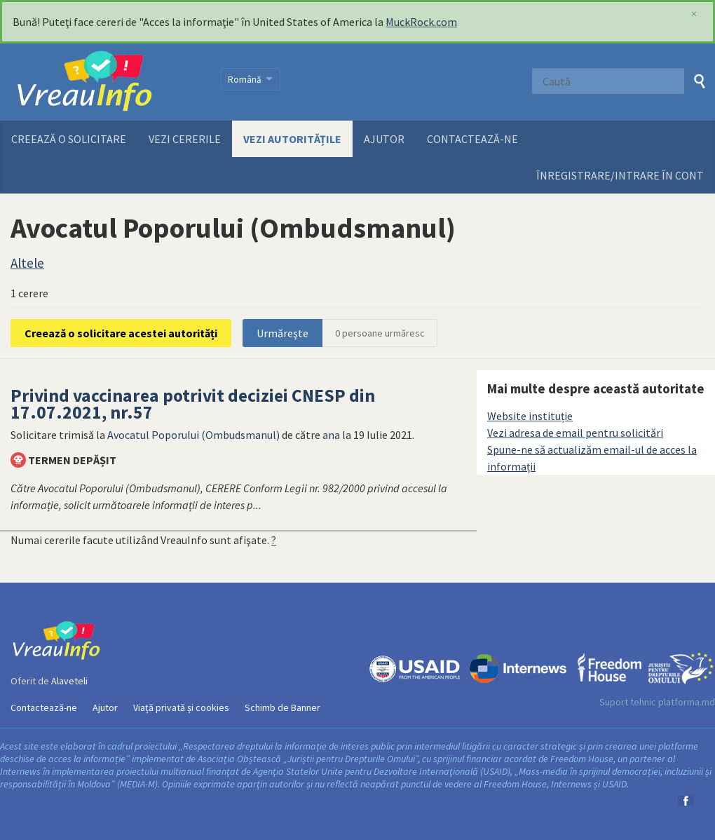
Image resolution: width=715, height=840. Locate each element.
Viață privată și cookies (181, 707)
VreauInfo (107, 82)
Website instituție (530, 416)
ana (331, 435)
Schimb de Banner (282, 707)
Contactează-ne (472, 139)
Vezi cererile (185, 139)
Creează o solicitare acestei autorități (121, 333)
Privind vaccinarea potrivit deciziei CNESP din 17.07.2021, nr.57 (193, 404)
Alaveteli (69, 681)
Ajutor (384, 139)
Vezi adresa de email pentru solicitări (575, 433)
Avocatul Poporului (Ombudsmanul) (193, 435)
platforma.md (686, 702)
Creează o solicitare (68, 139)
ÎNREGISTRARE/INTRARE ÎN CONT (620, 175)
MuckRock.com (421, 22)
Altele (27, 263)
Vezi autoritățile (292, 139)
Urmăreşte (282, 333)
